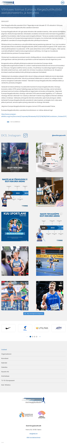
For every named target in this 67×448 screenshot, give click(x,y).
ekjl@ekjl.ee (33, 433)
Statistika (4, 367)
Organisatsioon (6, 354)
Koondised (4, 358)
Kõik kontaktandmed (33, 437)
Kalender (4, 363)
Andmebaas (5, 376)
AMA (2, 442)
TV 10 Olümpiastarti (8, 380)
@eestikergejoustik (59, 135)
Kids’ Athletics (5, 385)
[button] (30, 336)
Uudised (4, 349)
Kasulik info (5, 372)
